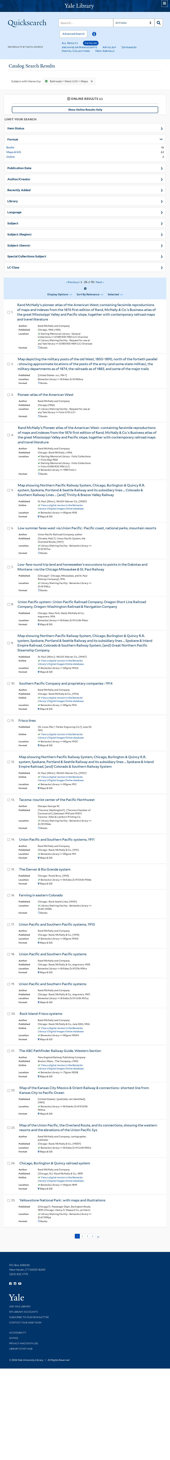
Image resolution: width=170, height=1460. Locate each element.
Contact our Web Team (25, 1322)
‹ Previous (85, 282)
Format (12, 139)
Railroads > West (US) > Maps (65, 81)
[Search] (85, 23)
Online (10, 156)
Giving (13, 1338)
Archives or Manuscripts (79, 47)
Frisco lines (27, 721)
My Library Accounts (23, 1311)
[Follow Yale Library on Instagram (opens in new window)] (15, 1283)
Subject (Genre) (18, 245)
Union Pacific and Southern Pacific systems (53, 954)
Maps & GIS (13, 152)
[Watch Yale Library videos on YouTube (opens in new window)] (19, 1283)
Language (14, 212)
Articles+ (109, 47)
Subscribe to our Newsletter (29, 1317)
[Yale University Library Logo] (85, 6)
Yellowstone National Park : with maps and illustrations (62, 1200)
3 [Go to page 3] (87, 1236)
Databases (129, 47)
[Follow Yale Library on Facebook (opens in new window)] (10, 1283)
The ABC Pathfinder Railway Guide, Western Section (60, 1051)
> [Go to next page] (98, 1237)
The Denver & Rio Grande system (44, 869)
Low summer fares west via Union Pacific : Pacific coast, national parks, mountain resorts (87, 528)
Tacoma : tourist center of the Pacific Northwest (57, 800)
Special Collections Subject (26, 256)
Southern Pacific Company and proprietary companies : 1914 (65, 683)
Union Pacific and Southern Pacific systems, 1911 (57, 839)
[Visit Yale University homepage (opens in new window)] (16, 1296)
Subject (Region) (19, 234)
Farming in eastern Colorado (41, 895)
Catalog (91, 43)
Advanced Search (73, 33)
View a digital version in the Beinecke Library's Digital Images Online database (61, 507)
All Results (70, 43)
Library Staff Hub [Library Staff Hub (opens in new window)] (20, 1348)
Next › (100, 282)
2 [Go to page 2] (82, 1236)
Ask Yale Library (19, 1306)
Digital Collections (76, 51)
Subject (12, 223)
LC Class (13, 267)
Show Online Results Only (85, 109)
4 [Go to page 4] (92, 1236)
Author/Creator (18, 179)
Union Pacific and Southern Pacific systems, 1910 (57, 924)
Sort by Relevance (88, 294)
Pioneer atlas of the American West (45, 395)
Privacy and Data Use (23, 1343)
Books (10, 147)
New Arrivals (105, 51)
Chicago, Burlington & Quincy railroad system (54, 1163)
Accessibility (17, 1332)
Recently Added (18, 190)
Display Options (57, 294)
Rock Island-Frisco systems (41, 1014)
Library (12, 201)
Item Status (15, 128)
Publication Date (19, 168)
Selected (113, 294)
